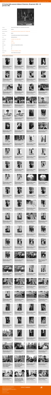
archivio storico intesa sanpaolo (8, 1)
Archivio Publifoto (44, 1)
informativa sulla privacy (4, 391)
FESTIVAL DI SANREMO (14, 50)
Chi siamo (40, 1)
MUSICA (20, 50)
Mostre (48, 1)
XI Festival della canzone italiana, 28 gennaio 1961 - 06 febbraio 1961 (20, 31)
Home (38, 1)
